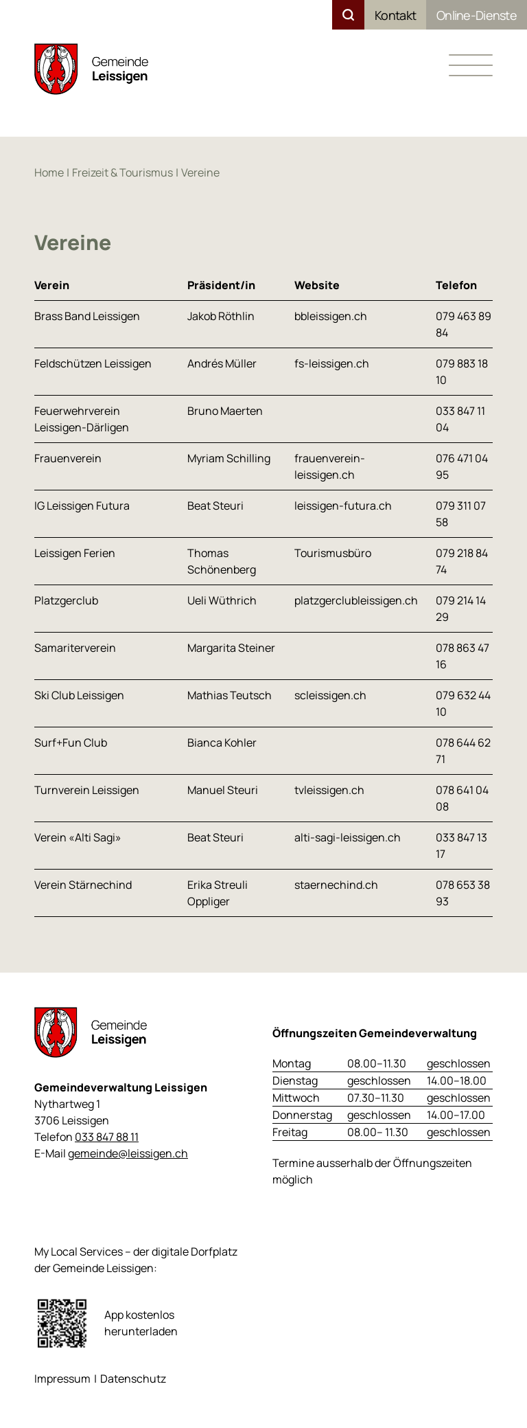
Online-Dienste (476, 15)
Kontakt (395, 15)
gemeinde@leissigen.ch (128, 1153)
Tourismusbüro (332, 552)
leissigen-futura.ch (343, 505)
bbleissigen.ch (330, 316)
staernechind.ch (336, 884)
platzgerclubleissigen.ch (356, 600)
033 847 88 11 (107, 1136)
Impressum (62, 1378)
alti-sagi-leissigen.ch (347, 837)
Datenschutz (133, 1378)
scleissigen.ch (330, 695)
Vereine (200, 172)
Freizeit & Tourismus (122, 172)
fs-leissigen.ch (331, 363)
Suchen (348, 15)
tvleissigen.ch (329, 789)
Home (49, 172)
